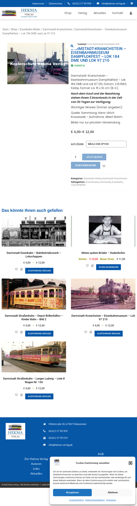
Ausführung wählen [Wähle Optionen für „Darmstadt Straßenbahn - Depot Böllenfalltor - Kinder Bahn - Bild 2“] (39, 333)
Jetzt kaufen (94, 156)
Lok (73, 184)
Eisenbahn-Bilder (30, 29)
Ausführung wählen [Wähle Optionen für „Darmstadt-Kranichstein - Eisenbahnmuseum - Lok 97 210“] (108, 333)
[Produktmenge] (75, 157)
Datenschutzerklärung (95, 500)
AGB (101, 454)
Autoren (36, 463)
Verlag (82, 13)
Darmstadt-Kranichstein (57, 29)
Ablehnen (113, 492)
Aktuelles (100, 13)
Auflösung (77, 144)
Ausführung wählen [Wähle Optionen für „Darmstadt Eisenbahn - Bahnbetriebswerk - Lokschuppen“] (39, 270)
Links (36, 468)
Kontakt (117, 13)
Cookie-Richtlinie (76, 500)
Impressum (111, 500)
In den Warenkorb (85, 165)
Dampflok (80, 184)
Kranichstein (92, 182)
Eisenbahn (117, 182)
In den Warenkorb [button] (108, 267)
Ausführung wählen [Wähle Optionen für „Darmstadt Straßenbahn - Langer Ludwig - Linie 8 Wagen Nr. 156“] (39, 396)
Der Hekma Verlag (36, 459)
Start (5, 29)
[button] (130, 463)
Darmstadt (105, 182)
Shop (67, 13)
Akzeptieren (72, 492)
